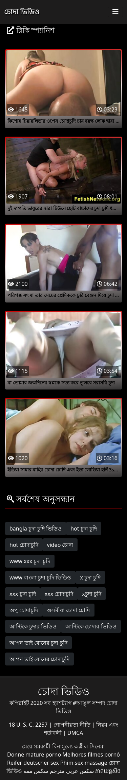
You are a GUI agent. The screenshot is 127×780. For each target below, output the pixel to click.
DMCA (75, 732)
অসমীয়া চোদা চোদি (68, 610)
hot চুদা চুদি (83, 528)
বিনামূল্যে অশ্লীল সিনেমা (78, 746)
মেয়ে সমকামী (37, 746)
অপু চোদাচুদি (23, 610)
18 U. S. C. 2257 (29, 724)
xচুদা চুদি (91, 593)
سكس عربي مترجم (72, 771)
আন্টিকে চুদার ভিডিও (33, 626)
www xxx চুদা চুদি (29, 561)
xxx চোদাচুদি (59, 593)
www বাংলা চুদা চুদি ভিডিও (40, 577)
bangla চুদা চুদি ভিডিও (35, 528)
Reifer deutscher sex (33, 762)
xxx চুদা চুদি (22, 593)
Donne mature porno (34, 754)
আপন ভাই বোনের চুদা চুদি (38, 642)
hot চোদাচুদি (23, 545)
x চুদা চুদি (90, 577)
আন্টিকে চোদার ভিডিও (90, 626)
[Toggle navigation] (115, 12)
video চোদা (60, 545)
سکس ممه (35, 771)
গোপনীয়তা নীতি (73, 724)
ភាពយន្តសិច (108, 771)
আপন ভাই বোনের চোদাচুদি (39, 659)
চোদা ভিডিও (21, 11)
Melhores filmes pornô (91, 754)
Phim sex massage (83, 762)
